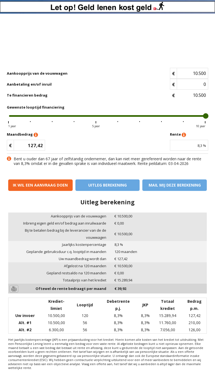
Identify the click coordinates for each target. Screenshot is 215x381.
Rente (178, 135)
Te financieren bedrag (27, 95)
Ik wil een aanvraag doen (40, 185)
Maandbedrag (22, 135)
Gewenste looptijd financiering (35, 107)
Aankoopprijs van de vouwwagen (37, 73)
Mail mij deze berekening (175, 185)
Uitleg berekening (107, 185)
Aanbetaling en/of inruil (29, 84)
